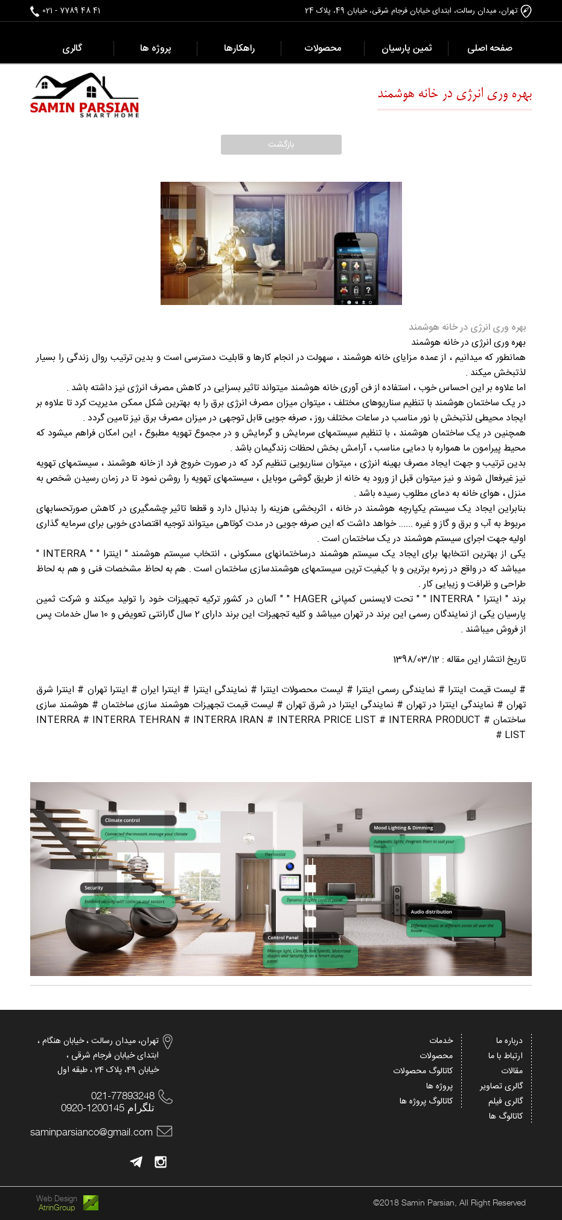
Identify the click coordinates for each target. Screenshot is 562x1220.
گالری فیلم (505, 1101)
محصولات (436, 1056)
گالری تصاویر (501, 1086)
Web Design (56, 1198)
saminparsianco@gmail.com (91, 1132)
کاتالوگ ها (506, 1116)
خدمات (441, 1041)
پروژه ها (439, 1086)
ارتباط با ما (505, 1056)
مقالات (512, 1071)
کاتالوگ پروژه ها (426, 1101)
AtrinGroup (57, 1207)
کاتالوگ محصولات (423, 1071)
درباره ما (509, 1041)
